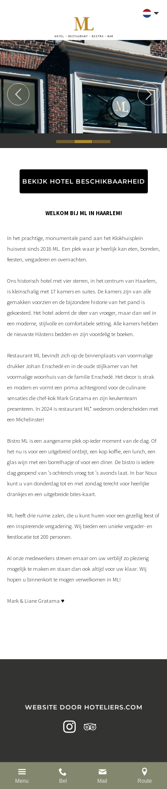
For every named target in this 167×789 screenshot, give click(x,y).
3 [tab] (101, 141)
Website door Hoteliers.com (84, 707)
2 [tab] (83, 141)
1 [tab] (65, 141)
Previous (18, 94)
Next (149, 94)
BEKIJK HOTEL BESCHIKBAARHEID (83, 181)
